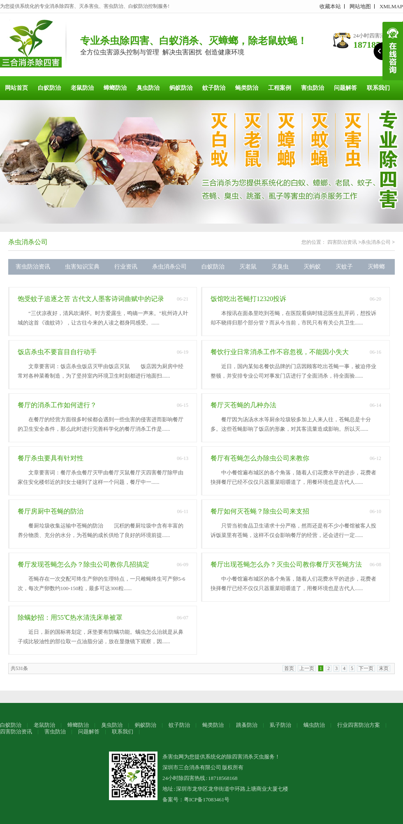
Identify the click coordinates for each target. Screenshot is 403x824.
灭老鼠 (248, 267)
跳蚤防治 (246, 725)
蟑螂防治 (115, 88)
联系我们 (378, 88)
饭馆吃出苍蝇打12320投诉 (248, 298)
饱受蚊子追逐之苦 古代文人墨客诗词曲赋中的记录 (91, 298)
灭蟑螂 (376, 267)
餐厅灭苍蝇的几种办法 (243, 404)
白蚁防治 (49, 88)
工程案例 (279, 88)
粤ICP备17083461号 (206, 799)
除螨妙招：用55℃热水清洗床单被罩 (70, 617)
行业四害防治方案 (358, 725)
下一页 (366, 668)
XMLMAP (391, 6)
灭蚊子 (344, 267)
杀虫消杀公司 (28, 241)
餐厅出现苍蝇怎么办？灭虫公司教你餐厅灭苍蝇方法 (286, 564)
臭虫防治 (148, 88)
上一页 (306, 668)
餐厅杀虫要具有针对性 (50, 458)
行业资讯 (125, 267)
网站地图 (360, 6)
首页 (289, 668)
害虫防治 (312, 88)
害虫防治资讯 (33, 267)
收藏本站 (330, 6)
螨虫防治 (314, 725)
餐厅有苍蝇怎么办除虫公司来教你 (260, 458)
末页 (384, 668)
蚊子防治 (213, 88)
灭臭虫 (280, 267)
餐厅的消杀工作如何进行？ (57, 404)
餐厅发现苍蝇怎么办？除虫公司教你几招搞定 (83, 564)
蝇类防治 (246, 88)
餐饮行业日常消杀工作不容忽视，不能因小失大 (280, 351)
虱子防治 (280, 725)
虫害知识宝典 (82, 267)
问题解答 (345, 88)
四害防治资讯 (342, 242)
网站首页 (16, 88)
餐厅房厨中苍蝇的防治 (50, 511)
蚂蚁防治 (180, 88)
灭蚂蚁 (312, 267)
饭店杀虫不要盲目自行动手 (57, 351)
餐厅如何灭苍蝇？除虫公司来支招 (260, 511)
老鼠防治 (82, 88)
